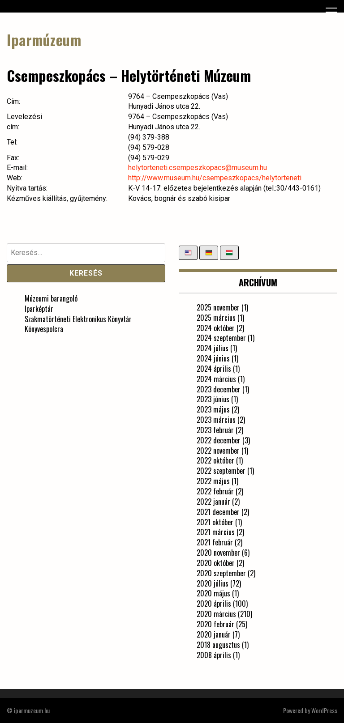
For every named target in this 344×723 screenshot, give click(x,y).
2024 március (216, 379)
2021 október (215, 522)
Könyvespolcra (44, 328)
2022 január (213, 501)
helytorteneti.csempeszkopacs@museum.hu (197, 167)
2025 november (218, 307)
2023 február (215, 430)
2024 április (214, 368)
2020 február (215, 624)
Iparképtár (39, 308)
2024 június (213, 358)
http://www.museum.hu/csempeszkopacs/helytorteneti (214, 178)
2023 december (219, 389)
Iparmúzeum (44, 39)
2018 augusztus (218, 644)
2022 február (215, 491)
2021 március (216, 532)
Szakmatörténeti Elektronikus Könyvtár (78, 319)
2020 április (214, 603)
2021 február (215, 542)
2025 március (216, 317)
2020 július (212, 583)
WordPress (324, 710)
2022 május (213, 481)
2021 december (218, 511)
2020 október (216, 562)
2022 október (215, 460)
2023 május (213, 409)
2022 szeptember (221, 470)
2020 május (213, 593)
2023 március (216, 419)
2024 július (212, 348)
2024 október (216, 328)
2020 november (218, 552)
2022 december (219, 440)
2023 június (213, 399)
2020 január (214, 634)
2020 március (216, 613)
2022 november (218, 450)
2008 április (214, 655)
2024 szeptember (221, 337)
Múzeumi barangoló (51, 298)
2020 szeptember (221, 573)
